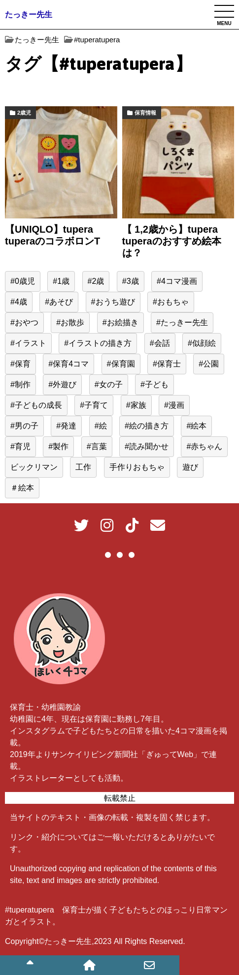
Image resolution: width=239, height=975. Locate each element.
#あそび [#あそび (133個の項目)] (59, 302)
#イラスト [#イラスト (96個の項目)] (28, 343)
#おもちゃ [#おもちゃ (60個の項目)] (171, 302)
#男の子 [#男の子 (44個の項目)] (24, 426)
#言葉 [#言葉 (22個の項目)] (97, 446)
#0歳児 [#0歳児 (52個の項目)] (22, 281)
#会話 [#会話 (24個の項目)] (160, 343)
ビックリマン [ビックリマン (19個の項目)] (34, 467)
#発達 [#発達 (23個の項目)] (66, 426)
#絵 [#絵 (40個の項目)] (101, 426)
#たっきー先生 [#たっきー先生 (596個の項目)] (182, 322)
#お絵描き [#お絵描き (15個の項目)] (120, 322)
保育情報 (145, 113)
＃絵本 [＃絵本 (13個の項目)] (22, 488)
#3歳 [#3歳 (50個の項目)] (130, 281)
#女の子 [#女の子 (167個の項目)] (109, 384)
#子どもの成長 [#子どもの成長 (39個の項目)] (36, 405)
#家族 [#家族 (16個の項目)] (136, 405)
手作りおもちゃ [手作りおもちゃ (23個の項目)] (137, 467)
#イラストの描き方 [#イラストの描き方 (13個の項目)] (98, 343)
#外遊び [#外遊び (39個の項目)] (62, 384)
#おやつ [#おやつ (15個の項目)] (24, 322)
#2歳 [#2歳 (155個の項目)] (96, 281)
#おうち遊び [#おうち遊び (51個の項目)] (113, 302)
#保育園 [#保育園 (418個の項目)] (121, 364)
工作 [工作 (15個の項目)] (83, 467)
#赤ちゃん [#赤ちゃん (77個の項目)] (204, 446)
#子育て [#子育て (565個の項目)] (94, 405)
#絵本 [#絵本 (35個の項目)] (196, 426)
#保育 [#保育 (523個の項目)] (20, 364)
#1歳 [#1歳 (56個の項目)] (61, 281)
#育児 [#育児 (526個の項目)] (20, 446)
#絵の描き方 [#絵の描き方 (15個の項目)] (147, 426)
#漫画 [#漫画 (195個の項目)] (174, 405)
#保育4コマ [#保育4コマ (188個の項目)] (68, 364)
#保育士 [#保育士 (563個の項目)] (167, 364)
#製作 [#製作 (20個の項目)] (58, 446)
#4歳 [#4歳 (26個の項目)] (18, 302)
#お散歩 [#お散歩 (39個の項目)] (70, 322)
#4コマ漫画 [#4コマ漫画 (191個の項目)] (177, 281)
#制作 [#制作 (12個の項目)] (20, 384)
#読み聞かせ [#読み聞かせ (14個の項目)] (147, 446)
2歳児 (24, 113)
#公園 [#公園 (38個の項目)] (209, 364)
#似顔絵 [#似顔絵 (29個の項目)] (202, 343)
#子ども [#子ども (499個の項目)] (154, 384)
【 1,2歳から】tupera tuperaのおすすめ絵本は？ (171, 241)
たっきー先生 (28, 14)
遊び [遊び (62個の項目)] (190, 467)
